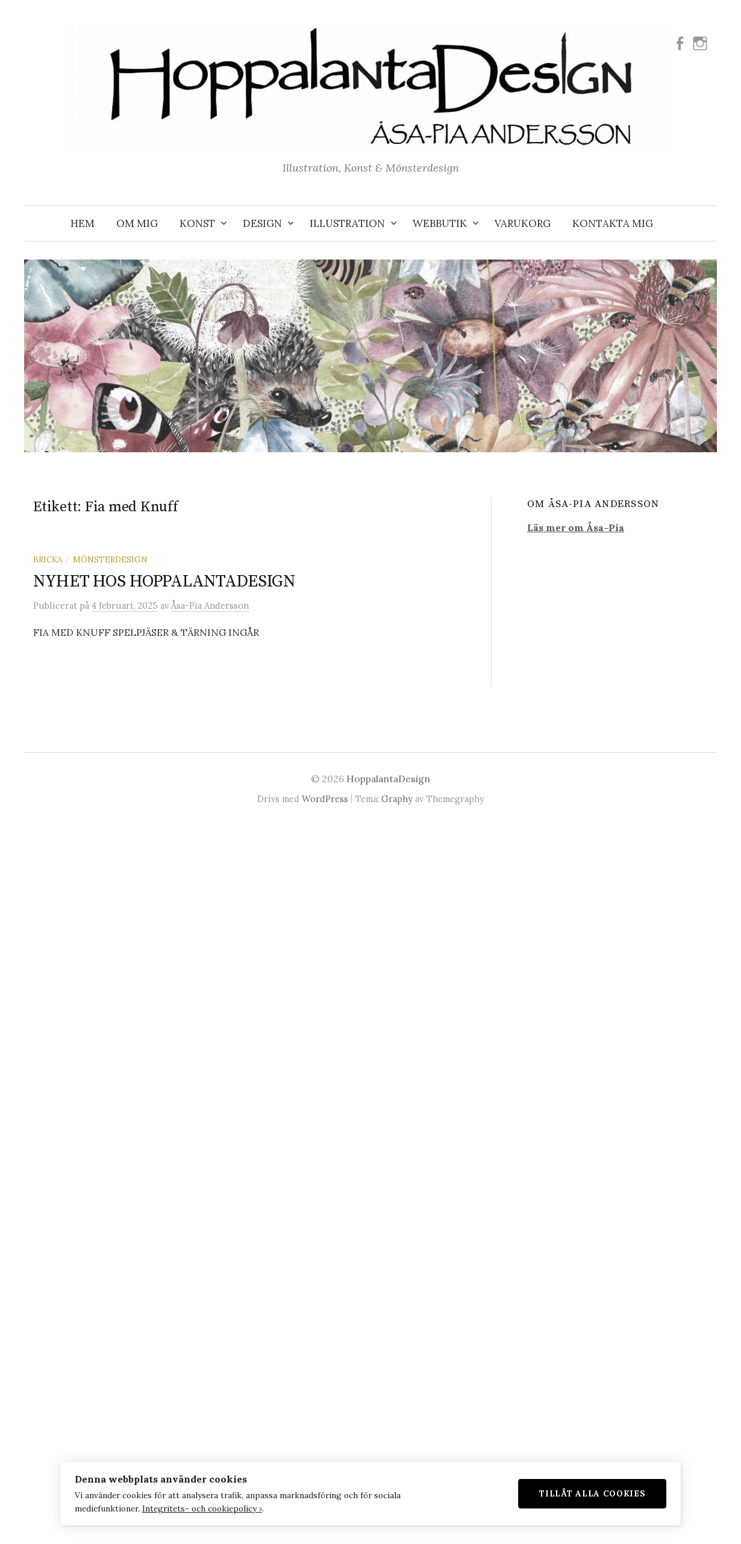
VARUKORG (523, 223)
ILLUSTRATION (347, 223)
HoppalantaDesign (388, 779)
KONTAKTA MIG (612, 223)
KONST (197, 223)
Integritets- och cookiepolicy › (197, 1507)
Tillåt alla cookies (598, 1492)
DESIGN (262, 223)
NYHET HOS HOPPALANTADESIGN (164, 581)
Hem (82, 223)
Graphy (397, 799)
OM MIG (137, 223)
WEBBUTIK (440, 223)
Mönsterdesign (110, 559)
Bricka (47, 559)
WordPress (325, 799)
